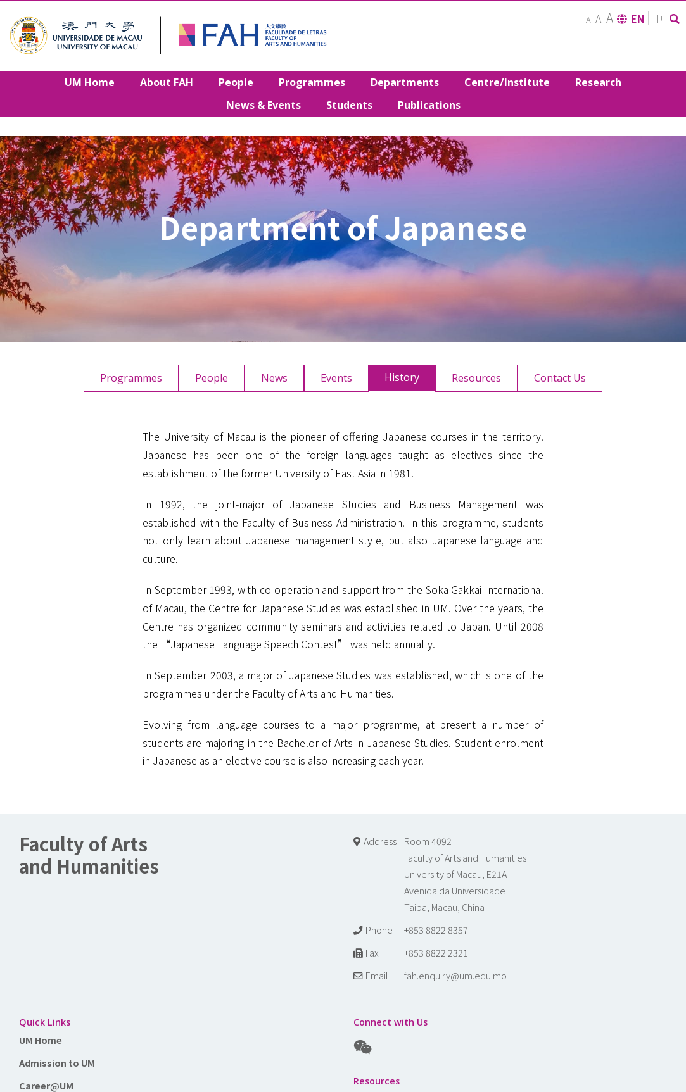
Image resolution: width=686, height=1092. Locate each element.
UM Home (40, 1039)
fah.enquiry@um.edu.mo (455, 975)
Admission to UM (57, 1062)
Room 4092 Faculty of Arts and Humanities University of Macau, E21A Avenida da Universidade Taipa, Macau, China (465, 873)
